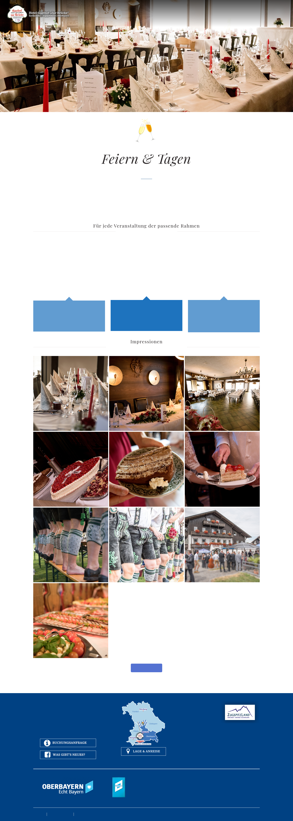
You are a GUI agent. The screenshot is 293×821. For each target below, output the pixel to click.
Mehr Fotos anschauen (146, 667)
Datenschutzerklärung (60, 814)
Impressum (39, 814)
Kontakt (80, 814)
